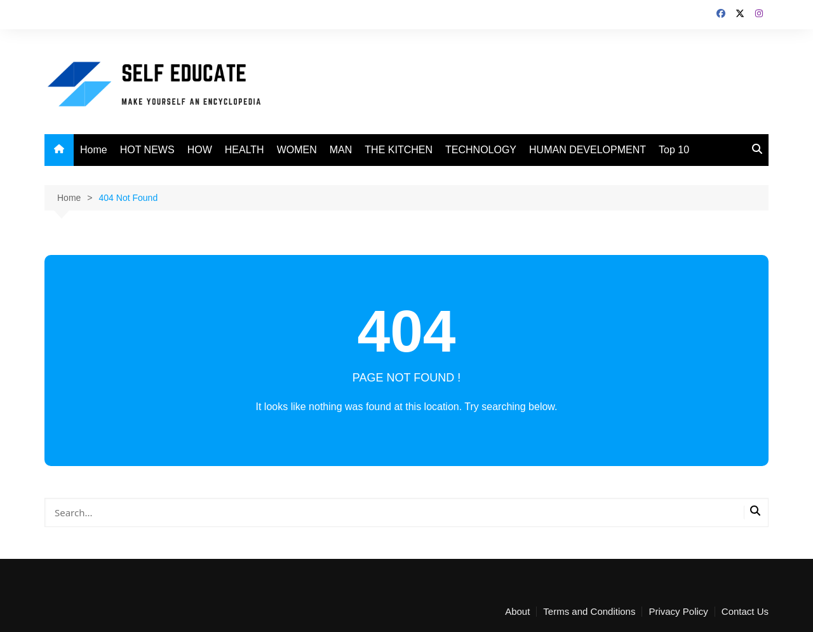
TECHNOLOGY (480, 149)
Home (93, 149)
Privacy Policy (678, 612)
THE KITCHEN (399, 149)
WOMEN (297, 149)
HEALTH (244, 149)
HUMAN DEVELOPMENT (587, 149)
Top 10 (674, 149)
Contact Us (745, 612)
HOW (199, 149)
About (517, 612)
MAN (341, 149)
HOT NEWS (147, 149)
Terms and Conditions (589, 612)
